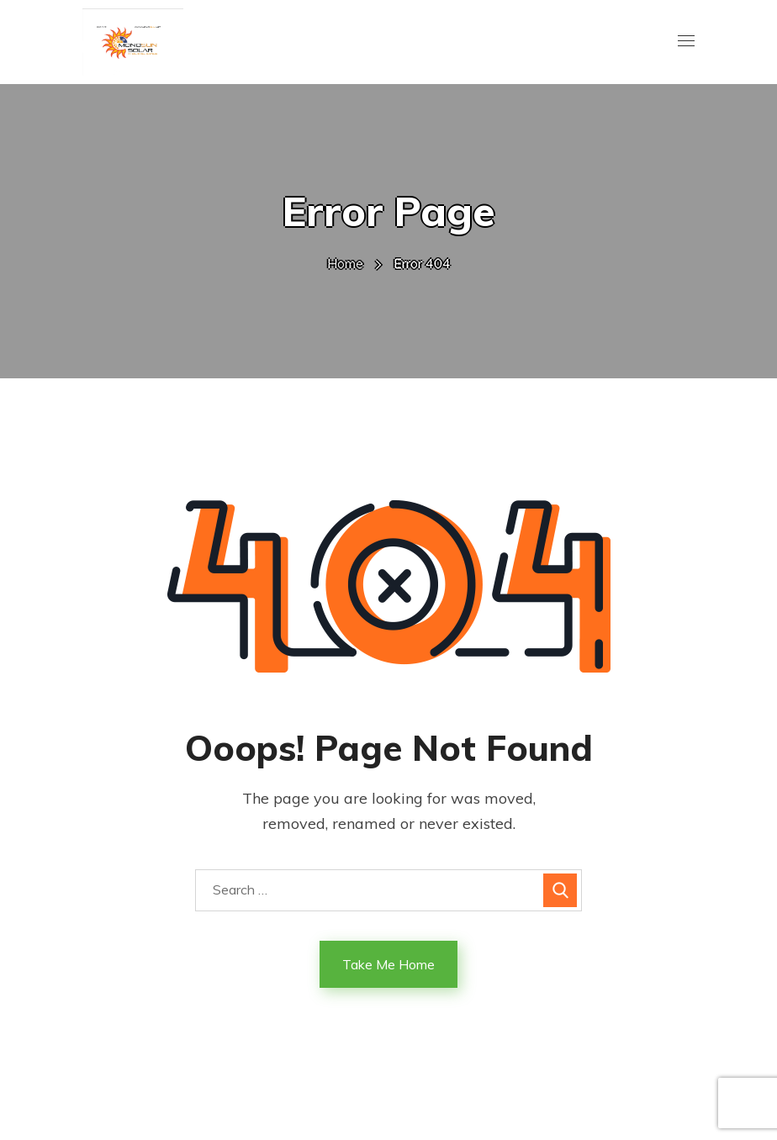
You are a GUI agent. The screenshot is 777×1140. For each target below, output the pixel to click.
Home (345, 263)
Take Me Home (388, 964)
